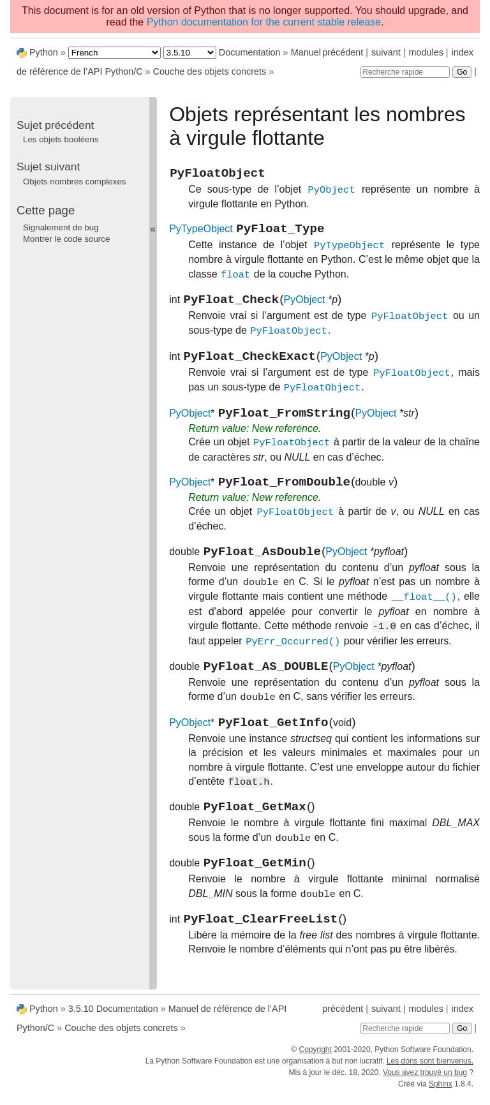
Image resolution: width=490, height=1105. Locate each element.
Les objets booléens (61, 139)
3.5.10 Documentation (113, 1018)
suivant (386, 52)
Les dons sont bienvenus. (430, 1070)
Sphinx (440, 1093)
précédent (342, 52)
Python (43, 52)
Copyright (315, 1059)
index (462, 52)
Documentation (250, 52)
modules (425, 52)
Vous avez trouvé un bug (425, 1082)
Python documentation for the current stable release (264, 22)
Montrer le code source (66, 239)
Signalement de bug (61, 227)
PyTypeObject (201, 235)
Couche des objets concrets (210, 71)
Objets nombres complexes (74, 181)
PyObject (304, 308)
